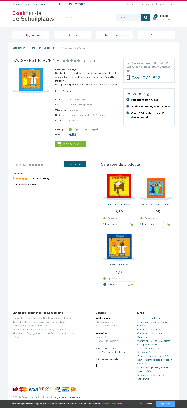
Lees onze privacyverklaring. (112, 404)
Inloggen (163, 4)
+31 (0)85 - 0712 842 (108, 348)
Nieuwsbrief (143, 352)
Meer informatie (63, 91)
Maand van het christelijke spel (153, 322)
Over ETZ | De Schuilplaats (151, 329)
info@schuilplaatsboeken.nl (111, 352)
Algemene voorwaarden (67, 397)
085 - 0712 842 (146, 77)
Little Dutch (143, 379)
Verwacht (156, 35)
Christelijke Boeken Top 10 (150, 375)
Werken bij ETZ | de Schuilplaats (153, 341)
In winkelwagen (72, 143)
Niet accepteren (146, 404)
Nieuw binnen (114, 35)
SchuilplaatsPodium (147, 344)
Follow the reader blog (148, 348)
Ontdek (73, 35)
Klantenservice (146, 4)
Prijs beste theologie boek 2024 (153, 356)
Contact (131, 4)
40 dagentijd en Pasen (149, 318)
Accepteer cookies (166, 404)
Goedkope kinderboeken (150, 333)
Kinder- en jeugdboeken (43, 48)
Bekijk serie (85, 104)
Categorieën (31, 35)
